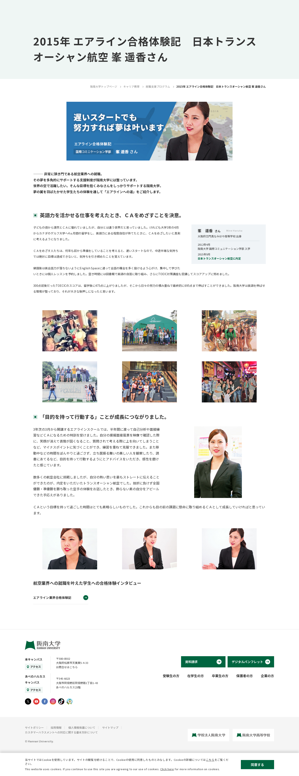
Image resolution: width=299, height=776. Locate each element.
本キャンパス (33, 659)
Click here (167, 769)
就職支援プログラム (158, 86)
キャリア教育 (131, 86)
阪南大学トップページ (103, 86)
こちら (210, 760)
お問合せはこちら (67, 667)
